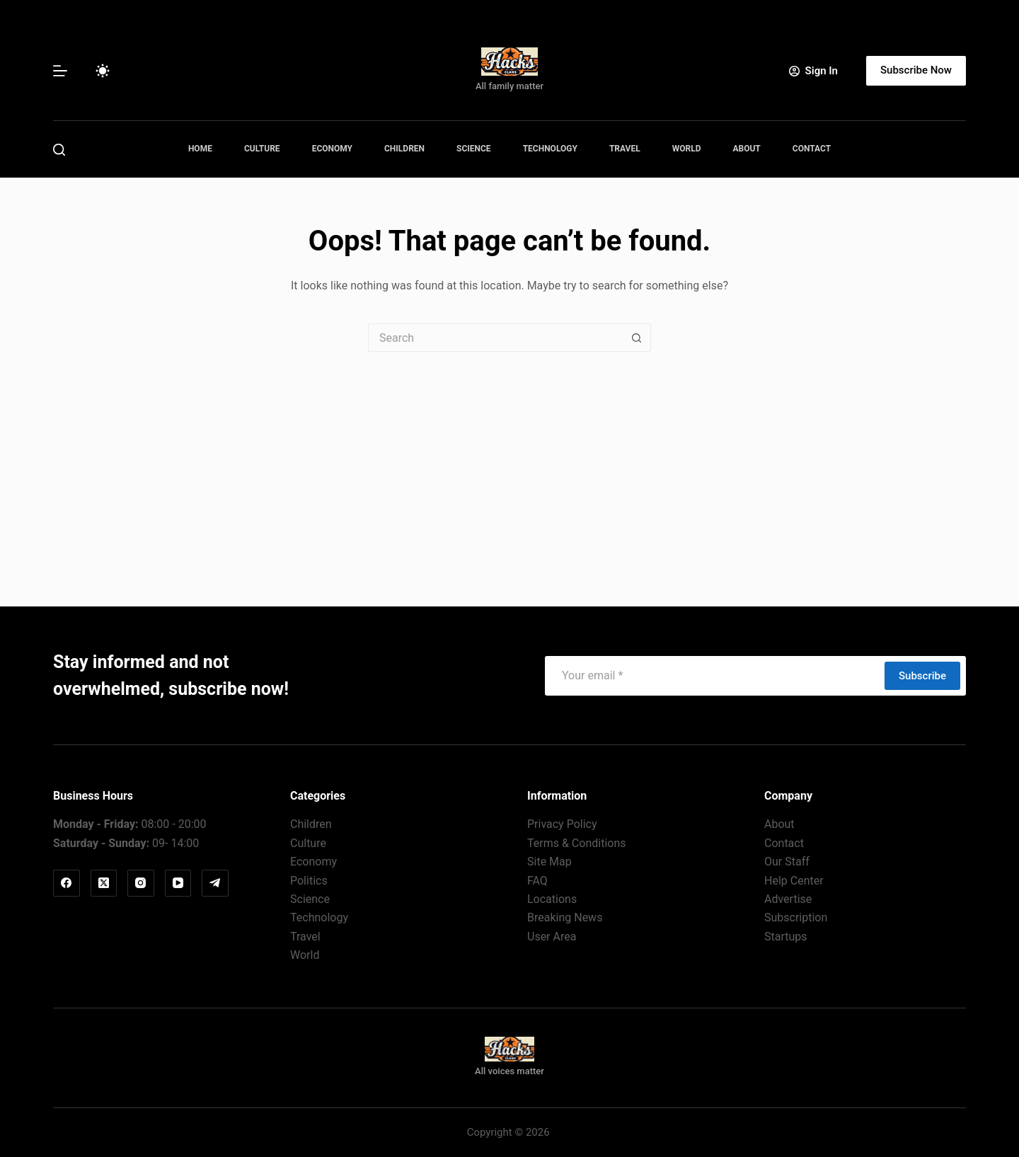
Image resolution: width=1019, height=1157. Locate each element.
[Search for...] (495, 337)
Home (200, 149)
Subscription (795, 917)
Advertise (788, 899)
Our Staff (787, 861)
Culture (262, 149)
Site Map (549, 861)
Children (404, 149)
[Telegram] (215, 883)
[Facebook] (66, 883)
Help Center (794, 880)
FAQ (537, 880)
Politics (309, 880)
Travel (624, 149)
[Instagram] (140, 883)
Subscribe (922, 675)
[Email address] (714, 676)
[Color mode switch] (103, 71)
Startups (785, 936)
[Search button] (637, 337)
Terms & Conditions (576, 843)
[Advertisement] (509, 458)
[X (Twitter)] (104, 883)
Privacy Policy (562, 824)
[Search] (59, 150)
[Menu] (60, 71)
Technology (550, 149)
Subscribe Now (916, 70)
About (746, 149)
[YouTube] (178, 883)
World (686, 149)
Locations (552, 899)
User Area (551, 936)
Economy (332, 149)
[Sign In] (813, 71)
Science (473, 149)
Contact (812, 149)
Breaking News (564, 917)
